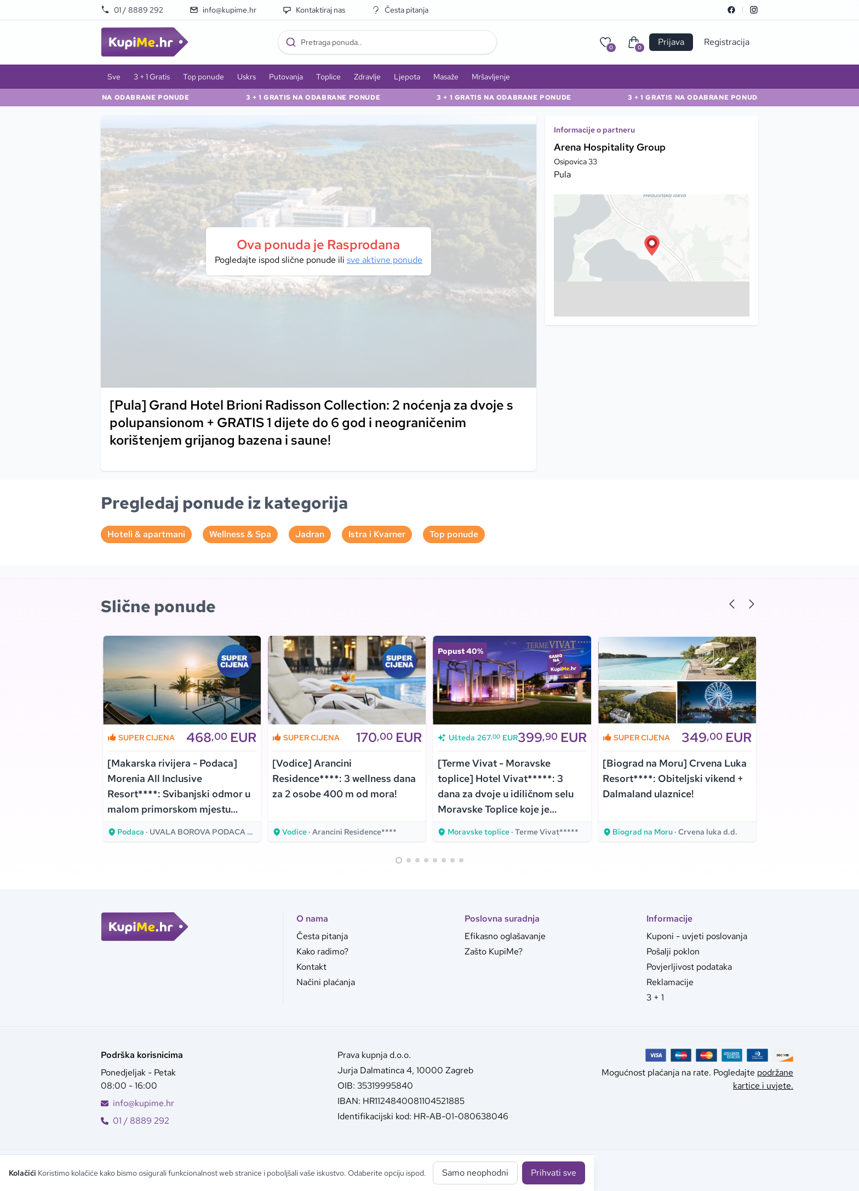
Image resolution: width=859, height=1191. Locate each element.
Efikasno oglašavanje (505, 936)
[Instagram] (753, 9)
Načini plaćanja (325, 982)
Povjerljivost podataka (689, 967)
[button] (652, 245)
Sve (114, 77)
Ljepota (407, 77)
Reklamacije (670, 982)
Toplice (328, 77)
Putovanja (286, 77)
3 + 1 (655, 997)
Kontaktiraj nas (314, 10)
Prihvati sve (553, 1172)
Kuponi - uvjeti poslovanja (696, 936)
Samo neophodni (475, 1172)
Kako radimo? (322, 951)
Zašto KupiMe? (494, 951)
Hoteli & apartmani (146, 534)
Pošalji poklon (673, 951)
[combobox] (387, 42)
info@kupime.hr (223, 10)
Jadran (309, 534)
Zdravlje (367, 77)
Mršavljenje (491, 77)
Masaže (446, 77)
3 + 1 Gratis (152, 77)
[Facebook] (731, 9)
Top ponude (203, 77)
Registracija (726, 42)
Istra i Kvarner (376, 534)
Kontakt (311, 967)
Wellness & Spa (240, 534)
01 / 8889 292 (132, 10)
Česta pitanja (399, 10)
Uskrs (246, 77)
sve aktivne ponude (384, 260)
